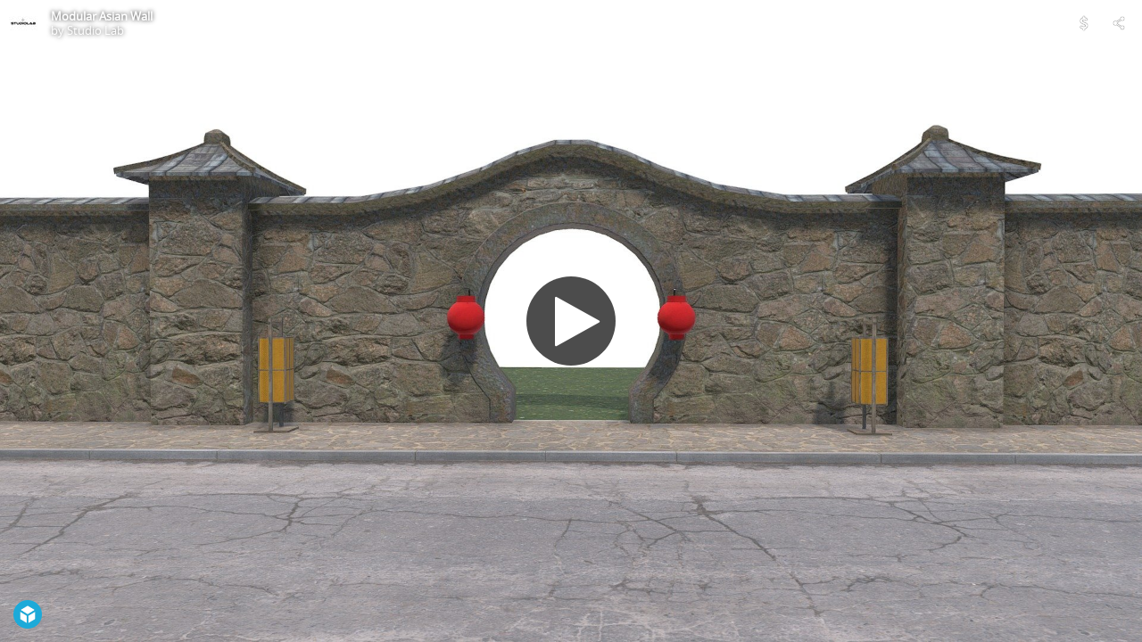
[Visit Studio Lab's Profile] (23, 23)
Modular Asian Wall (102, 16)
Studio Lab (95, 30)
